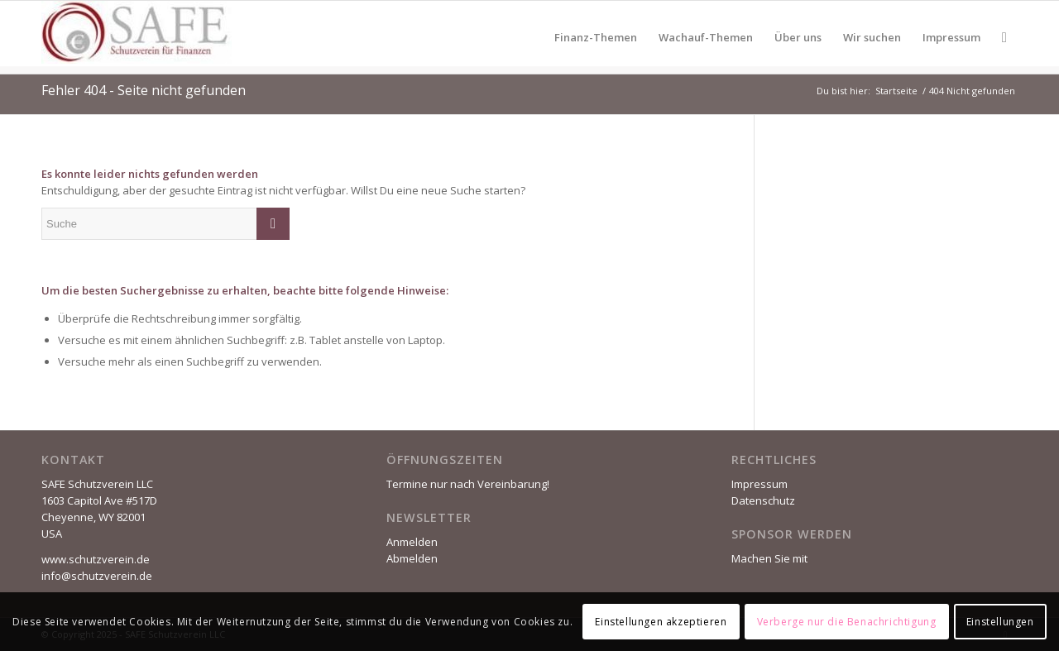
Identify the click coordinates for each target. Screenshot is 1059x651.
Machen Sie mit (769, 558)
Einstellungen (1000, 622)
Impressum (759, 483)
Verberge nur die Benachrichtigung (847, 622)
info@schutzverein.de (96, 575)
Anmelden (412, 541)
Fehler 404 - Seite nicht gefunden (143, 90)
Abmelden (412, 558)
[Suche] (1004, 37)
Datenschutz (763, 500)
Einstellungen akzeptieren (660, 622)
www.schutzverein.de (95, 559)
